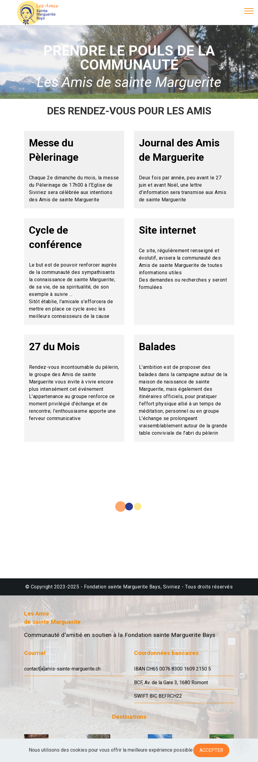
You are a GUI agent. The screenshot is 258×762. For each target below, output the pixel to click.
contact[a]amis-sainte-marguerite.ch (62, 669)
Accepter (211, 750)
